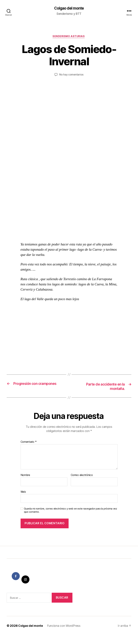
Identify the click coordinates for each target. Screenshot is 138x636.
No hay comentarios (71, 75)
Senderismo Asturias (69, 36)
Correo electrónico (82, 475)
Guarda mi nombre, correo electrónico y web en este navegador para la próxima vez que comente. (70, 511)
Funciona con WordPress (64, 626)
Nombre (25, 475)
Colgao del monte (69, 8)
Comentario (29, 442)
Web (23, 492)
